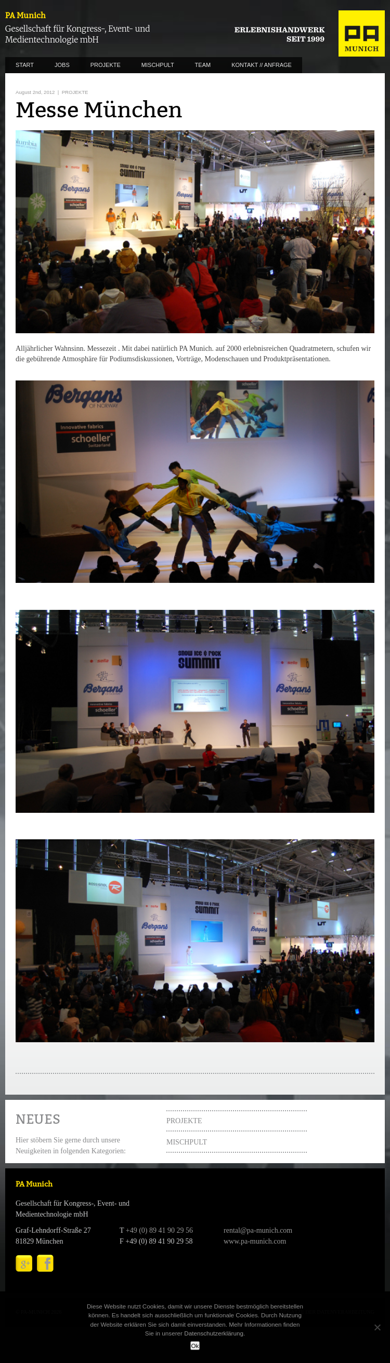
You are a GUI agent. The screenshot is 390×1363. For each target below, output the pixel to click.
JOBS (62, 65)
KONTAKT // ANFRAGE (261, 65)
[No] (377, 1327)
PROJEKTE (105, 65)
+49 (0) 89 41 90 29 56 (159, 1230)
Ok (195, 1345)
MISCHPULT (157, 65)
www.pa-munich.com (255, 1241)
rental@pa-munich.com (258, 1230)
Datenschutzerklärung (213, 1333)
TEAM (203, 65)
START (25, 65)
